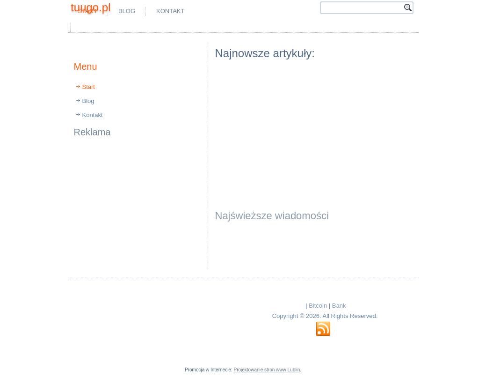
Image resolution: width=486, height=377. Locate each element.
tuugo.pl (90, 7)
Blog (126, 11)
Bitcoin (318, 305)
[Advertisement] (182, 27)
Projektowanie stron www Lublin (266, 369)
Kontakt (170, 11)
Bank (339, 305)
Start (88, 86)
